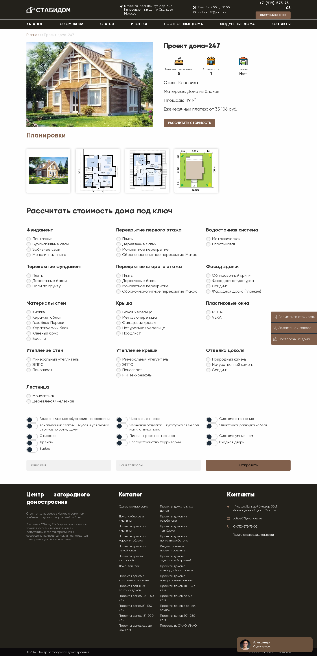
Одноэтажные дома (133, 506)
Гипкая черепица (137, 312)
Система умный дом (236, 436)
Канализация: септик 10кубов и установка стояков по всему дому (74, 427)
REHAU (218, 312)
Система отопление (236, 419)
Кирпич (38, 312)
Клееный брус (45, 333)
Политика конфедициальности (253, 535)
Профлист (131, 333)
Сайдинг (219, 286)
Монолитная (43, 396)
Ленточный (42, 239)
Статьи (107, 24)
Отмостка (48, 436)
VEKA (216, 318)
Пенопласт (42, 370)
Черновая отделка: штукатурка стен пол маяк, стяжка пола (164, 427)
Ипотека (139, 24)
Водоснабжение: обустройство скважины (75, 419)
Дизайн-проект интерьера (152, 436)
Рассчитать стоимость (189, 123)
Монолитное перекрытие (145, 250)
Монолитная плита (49, 255)
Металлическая (226, 239)
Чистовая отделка (144, 419)
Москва (130, 13)
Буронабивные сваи (50, 244)
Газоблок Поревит (49, 323)
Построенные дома (183, 24)
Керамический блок (50, 328)
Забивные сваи (46, 250)
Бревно (39, 339)
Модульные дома (237, 24)
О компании (71, 24)
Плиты (127, 239)
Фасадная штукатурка (233, 281)
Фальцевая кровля (139, 323)
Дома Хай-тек (129, 566)
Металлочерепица (139, 318)
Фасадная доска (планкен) (236, 291)
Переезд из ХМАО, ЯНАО (178, 625)
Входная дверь (231, 442)
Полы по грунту (46, 286)
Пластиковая (224, 244)
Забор (45, 449)
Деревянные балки (139, 244)
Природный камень (229, 359)
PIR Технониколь (137, 375)
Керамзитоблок (46, 318)
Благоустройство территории (155, 442)
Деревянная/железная (53, 401)
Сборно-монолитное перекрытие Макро (159, 255)
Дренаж (46, 442)
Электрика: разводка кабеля (243, 425)
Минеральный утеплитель (55, 359)
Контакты (281, 24)
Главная (32, 35)
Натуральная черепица (143, 328)
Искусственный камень (233, 365)
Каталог (34, 24)
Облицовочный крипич (232, 276)
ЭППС (37, 365)
